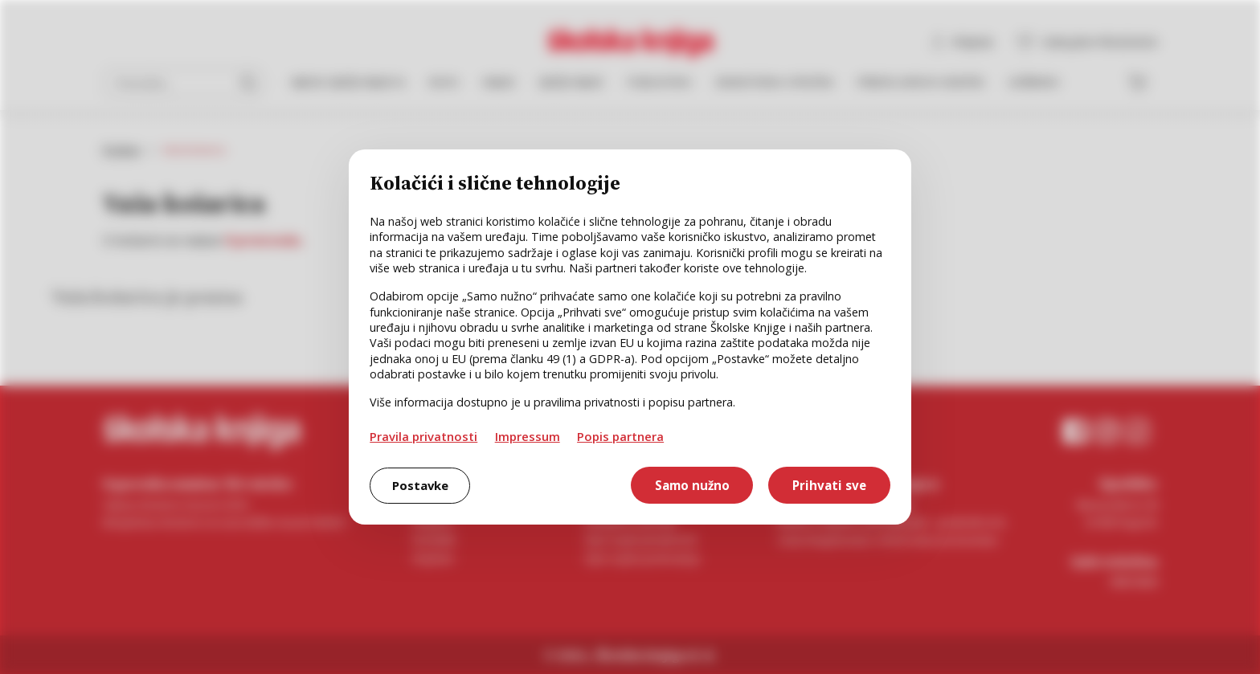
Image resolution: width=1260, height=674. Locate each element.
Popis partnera (620, 436)
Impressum (527, 436)
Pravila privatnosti (423, 436)
